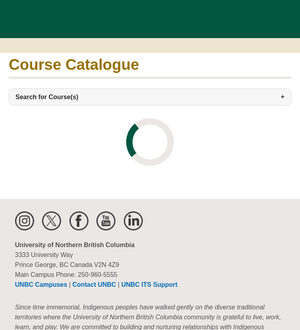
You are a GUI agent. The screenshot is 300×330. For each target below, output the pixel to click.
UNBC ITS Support (149, 284)
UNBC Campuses (41, 284)
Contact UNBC (94, 284)
